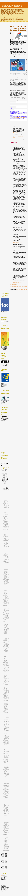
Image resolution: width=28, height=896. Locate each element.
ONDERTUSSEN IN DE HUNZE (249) (6, 619)
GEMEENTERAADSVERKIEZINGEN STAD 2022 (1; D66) (6, 744)
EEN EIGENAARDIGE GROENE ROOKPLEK (6, 644)
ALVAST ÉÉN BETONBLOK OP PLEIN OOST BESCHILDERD (6, 583)
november (5, 476)
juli (4, 481)
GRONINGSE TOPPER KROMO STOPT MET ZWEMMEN (6, 542)
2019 (3, 855)
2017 (3, 857)
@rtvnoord (15, 124)
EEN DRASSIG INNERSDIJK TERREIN (6, 569)
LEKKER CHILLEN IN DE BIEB (5, 660)
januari (4, 488)
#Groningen (15, 132)
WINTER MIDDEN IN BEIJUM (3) (5, 779)
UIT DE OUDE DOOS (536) (6, 741)
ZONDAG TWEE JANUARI (6, 840)
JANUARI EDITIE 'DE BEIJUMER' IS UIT (5, 572)
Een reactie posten (13, 284)
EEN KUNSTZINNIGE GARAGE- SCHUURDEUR (6, 723)
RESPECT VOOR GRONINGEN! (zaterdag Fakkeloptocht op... (6, 737)
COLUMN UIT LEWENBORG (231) (6, 801)
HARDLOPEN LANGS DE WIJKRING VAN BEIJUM (6, 616)
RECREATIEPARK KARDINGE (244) (6, 603)
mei (4, 483)
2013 (3, 862)
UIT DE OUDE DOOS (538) (6, 566)
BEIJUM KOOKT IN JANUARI (6, 719)
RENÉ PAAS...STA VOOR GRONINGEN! (6, 783)
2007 (3, 869)
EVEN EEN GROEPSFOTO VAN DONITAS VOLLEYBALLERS (6, 836)
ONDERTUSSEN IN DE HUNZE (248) (6, 717)
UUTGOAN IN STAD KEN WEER (5, 524)
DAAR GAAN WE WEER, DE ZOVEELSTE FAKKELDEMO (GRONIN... (6, 702)
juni (4, 482)
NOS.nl (16, 45)
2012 (3, 863)
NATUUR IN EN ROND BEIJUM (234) (6, 675)
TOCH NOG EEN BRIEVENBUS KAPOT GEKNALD (6, 823)
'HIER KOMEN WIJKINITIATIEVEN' (6, 577)
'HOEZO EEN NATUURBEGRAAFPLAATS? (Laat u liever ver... (6, 629)
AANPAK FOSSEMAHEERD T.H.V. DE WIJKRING (6, 563)
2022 (3, 473)
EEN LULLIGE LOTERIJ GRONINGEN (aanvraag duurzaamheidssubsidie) (18, 28)
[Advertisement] (7, 429)
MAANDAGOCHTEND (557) (6, 580)
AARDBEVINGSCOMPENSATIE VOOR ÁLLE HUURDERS (6, 775)
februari (4, 487)
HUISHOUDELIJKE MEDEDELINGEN (6, 832)
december (5, 474)
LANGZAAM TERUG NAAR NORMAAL (5, 843)
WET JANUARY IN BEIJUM (6, 826)
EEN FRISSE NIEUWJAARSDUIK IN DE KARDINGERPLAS (6, 847)
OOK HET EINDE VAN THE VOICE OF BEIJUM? (6, 597)
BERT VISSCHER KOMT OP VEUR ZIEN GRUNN (5, 713)
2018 (3, 856)
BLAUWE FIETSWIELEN (6, 828)
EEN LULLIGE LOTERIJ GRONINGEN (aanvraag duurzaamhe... (6, 756)
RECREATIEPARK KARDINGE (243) (6, 698)
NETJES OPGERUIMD (6, 613)
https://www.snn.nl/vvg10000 (19, 117)
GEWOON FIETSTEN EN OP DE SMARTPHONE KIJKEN (6, 767)
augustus (5, 480)
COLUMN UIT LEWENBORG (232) (6, 727)
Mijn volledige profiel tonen (4, 891)
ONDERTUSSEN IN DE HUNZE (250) (6, 538)
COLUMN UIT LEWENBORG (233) (6, 638)
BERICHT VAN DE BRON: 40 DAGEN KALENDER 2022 (6, 501)
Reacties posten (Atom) (22, 289)
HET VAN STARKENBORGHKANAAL (6, 588)
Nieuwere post (13, 286)
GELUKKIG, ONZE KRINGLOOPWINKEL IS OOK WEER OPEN (6, 650)
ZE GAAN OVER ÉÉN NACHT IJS (6, 751)
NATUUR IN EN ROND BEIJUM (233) (6, 771)
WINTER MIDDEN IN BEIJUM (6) (5, 521)
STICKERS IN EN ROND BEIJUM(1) (5, 808)
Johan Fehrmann (4, 876)
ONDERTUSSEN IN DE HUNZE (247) (6, 794)
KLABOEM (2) (5, 788)
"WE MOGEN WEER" (5, 590)
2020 (3, 854)
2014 (3, 861)
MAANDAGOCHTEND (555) (6, 760)
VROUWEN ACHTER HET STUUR (6, 816)
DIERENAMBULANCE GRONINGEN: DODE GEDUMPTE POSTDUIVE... (6, 506)
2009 (3, 867)
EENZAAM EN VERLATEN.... (6, 514)
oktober (4, 478)
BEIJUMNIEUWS (11, 5)
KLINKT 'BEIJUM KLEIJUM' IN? (6, 819)
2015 (3, 860)
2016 (3, 859)
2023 (3, 471)
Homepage (19, 286)
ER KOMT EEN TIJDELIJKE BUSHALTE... (6, 530)
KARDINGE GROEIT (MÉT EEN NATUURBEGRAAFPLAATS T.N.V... (6, 634)
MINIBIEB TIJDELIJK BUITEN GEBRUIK (5, 797)
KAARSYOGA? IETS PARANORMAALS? (6, 762)
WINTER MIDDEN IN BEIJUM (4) (5, 695)
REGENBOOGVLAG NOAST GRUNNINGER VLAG (6, 671)
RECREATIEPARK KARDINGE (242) (6, 786)
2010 (3, 866)
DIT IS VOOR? (5, 536)
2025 (3, 469)
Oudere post (24, 286)
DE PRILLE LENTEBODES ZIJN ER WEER (6, 655)
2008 (3, 868)
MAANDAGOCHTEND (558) (6, 497)
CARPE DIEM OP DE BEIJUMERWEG (6, 748)
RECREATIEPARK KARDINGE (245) (6, 527)
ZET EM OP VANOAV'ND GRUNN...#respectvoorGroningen (6, 691)
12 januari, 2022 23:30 (17, 282)
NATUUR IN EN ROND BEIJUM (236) (6, 511)
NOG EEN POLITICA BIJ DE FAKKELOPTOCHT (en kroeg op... (6, 667)
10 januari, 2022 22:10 (17, 242)
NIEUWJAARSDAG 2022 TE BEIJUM (6, 851)
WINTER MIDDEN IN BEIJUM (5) (5, 600)
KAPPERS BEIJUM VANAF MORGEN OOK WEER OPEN (5, 708)
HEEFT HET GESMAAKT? (6, 641)
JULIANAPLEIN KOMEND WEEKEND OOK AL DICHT (6, 534)
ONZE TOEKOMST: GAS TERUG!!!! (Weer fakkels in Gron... (6, 680)
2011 (3, 865)
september (5, 479)
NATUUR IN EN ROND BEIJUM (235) (6, 593)
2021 (3, 853)
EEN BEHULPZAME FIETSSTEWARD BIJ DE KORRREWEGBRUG (6, 624)
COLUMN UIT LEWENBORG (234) (6, 551)
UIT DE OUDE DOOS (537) (6, 647)
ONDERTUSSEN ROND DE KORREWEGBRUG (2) (6, 791)
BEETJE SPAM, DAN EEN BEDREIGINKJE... (6, 490)
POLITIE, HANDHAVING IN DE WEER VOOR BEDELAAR (6, 805)
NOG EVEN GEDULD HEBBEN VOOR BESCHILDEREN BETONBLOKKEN (6, 608)
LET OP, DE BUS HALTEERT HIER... (5, 518)
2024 (3, 470)
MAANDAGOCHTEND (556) (6, 663)
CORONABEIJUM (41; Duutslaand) (6, 553)
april (4, 484)
